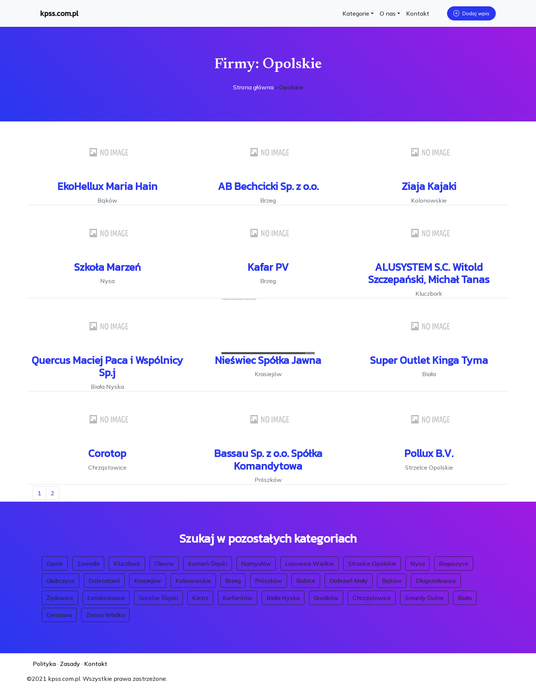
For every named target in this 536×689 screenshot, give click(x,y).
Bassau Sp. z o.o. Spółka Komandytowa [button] (268, 459)
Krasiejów (147, 580)
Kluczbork (127, 563)
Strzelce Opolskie (372, 563)
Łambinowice (106, 597)
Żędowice (60, 597)
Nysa (417, 563)
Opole (55, 563)
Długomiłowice (436, 580)
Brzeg (233, 580)
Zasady (70, 663)
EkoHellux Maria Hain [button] (107, 186)
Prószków (268, 580)
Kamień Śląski (207, 563)
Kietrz (200, 597)
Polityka (44, 663)
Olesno (164, 563)
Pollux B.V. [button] (428, 453)
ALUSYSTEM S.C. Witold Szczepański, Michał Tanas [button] (428, 273)
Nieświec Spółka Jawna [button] (268, 360)
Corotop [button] (107, 453)
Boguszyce (453, 563)
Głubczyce (60, 580)
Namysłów (256, 563)
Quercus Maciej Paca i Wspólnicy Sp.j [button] (107, 366)
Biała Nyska (283, 597)
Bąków (392, 580)
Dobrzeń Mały (348, 580)
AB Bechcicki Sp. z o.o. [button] (268, 186)
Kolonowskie (193, 580)
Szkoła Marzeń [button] (107, 267)
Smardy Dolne (424, 597)
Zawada (88, 563)
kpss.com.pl (59, 13)
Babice (305, 580)
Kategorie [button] (355, 13)
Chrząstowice (371, 597)
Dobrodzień (104, 580)
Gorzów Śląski (158, 597)
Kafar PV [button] (268, 267)
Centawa (59, 615)
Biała (465, 597)
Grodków (326, 597)
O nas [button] (388, 13)
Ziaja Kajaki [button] (429, 186)
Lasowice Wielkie (309, 563)
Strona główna (253, 87)
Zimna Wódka (105, 615)
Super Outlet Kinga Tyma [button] (429, 360)
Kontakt (417, 13)
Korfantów (237, 597)
